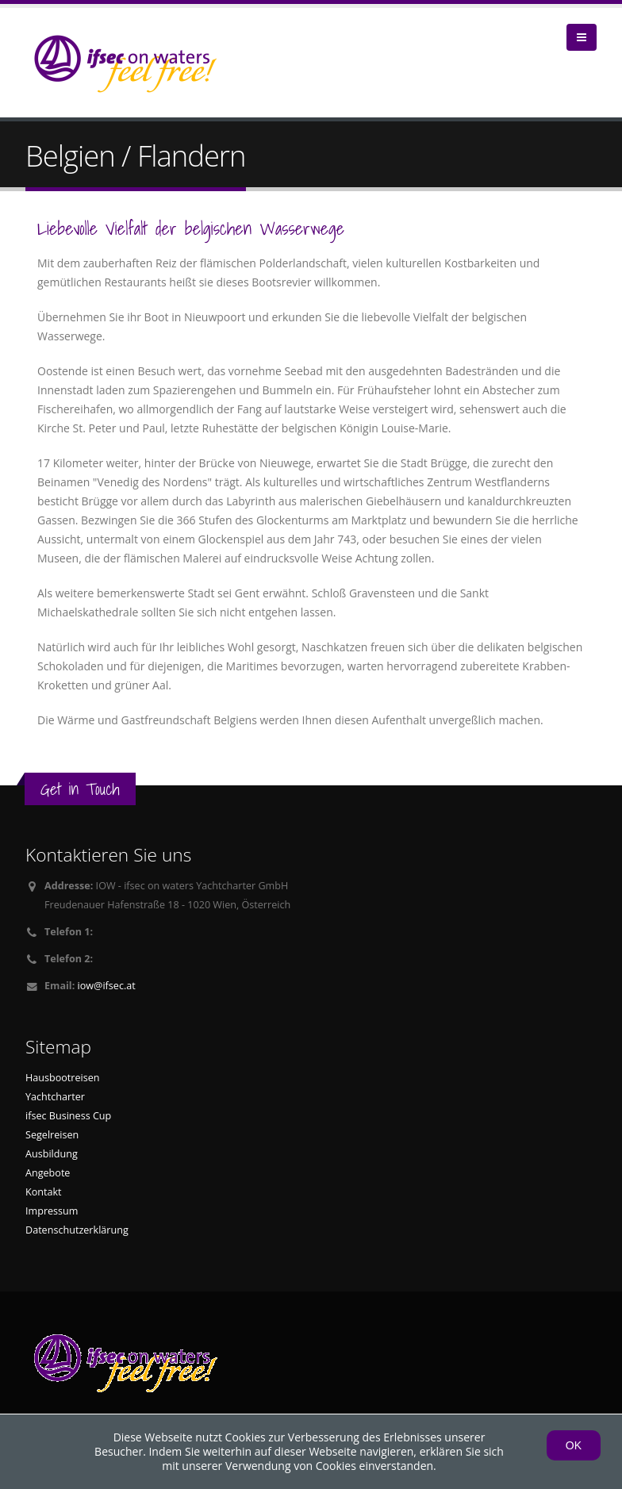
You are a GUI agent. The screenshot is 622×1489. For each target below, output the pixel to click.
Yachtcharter (55, 1096)
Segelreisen (52, 1135)
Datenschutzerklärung (77, 1230)
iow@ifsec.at (107, 985)
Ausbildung (51, 1154)
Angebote (47, 1173)
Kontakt (43, 1192)
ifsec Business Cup (68, 1116)
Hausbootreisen (62, 1077)
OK (574, 1445)
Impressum (52, 1211)
